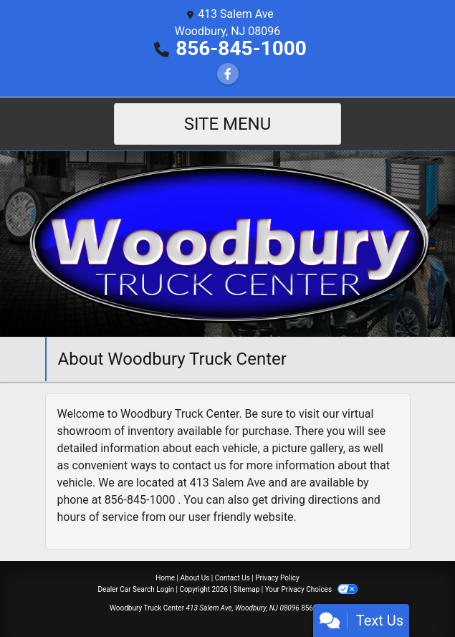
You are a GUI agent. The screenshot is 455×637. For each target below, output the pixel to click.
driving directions (314, 500)
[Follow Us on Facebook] (228, 74)
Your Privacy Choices (311, 589)
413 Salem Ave (228, 482)
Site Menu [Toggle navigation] (228, 124)
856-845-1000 (241, 48)
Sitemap (246, 589)
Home (165, 578)
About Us (195, 578)
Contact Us (232, 578)
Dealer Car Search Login (135, 589)
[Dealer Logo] (227, 243)
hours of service (98, 517)
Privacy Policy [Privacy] (277, 578)
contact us (199, 465)
